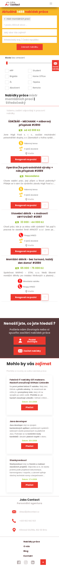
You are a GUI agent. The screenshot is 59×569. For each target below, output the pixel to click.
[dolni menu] (43, 562)
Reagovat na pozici (25, 159)
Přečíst (29, 407)
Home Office (39, 76)
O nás (26, 546)
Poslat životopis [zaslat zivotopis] (27, 340)
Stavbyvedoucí (18, 460)
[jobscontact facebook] (18, 562)
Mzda (8, 57)
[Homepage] (12, 3)
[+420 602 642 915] (29, 520)
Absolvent (15, 87)
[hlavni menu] (50, 3)
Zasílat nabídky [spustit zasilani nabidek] (29, 351)
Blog (25, 551)
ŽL (11, 82)
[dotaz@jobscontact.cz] (29, 511)
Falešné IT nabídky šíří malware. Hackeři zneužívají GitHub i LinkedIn (29, 381)
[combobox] (29, 21)
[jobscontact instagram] (25, 562)
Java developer (18, 421)
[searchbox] (28, 24)
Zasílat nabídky (55, 65)
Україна (36, 82)
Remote (37, 87)
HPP (11, 70)
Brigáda (13, 76)
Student (37, 70)
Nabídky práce (31, 541)
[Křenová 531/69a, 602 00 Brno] (29, 530)
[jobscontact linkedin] (32, 562)
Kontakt (28, 555)
